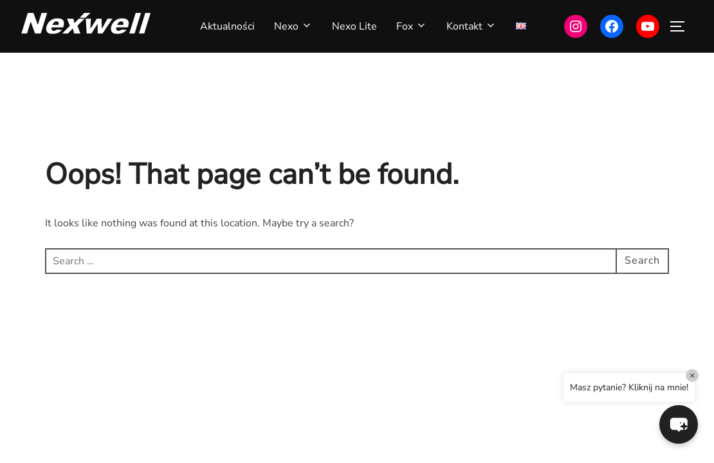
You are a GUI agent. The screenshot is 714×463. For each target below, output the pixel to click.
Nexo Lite (354, 26)
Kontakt (471, 26)
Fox (411, 26)
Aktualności (227, 26)
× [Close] (692, 375)
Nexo (293, 26)
